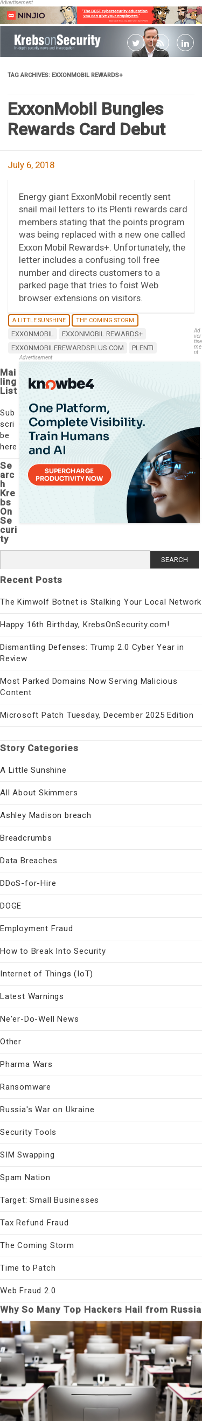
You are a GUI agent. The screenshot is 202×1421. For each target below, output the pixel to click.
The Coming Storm (105, 320)
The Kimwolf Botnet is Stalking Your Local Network (100, 602)
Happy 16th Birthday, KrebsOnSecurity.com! (85, 624)
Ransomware (25, 1087)
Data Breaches (28, 860)
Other (11, 1041)
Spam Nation (25, 1177)
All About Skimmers (39, 793)
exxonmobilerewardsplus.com (67, 348)
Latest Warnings (32, 996)
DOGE (11, 906)
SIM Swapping (27, 1155)
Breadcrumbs (26, 838)
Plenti (143, 348)
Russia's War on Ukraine (47, 1109)
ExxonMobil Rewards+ (102, 334)
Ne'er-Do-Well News (39, 1019)
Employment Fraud (36, 928)
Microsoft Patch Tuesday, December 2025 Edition (97, 715)
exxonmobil (32, 334)
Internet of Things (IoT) (46, 974)
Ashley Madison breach (46, 815)
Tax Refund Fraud (34, 1223)
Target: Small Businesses (49, 1200)
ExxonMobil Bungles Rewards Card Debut (86, 119)
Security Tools (28, 1132)
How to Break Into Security (53, 951)
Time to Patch (27, 1268)
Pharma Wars (26, 1064)
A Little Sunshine (39, 320)
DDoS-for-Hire (28, 883)
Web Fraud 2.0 (27, 1290)
